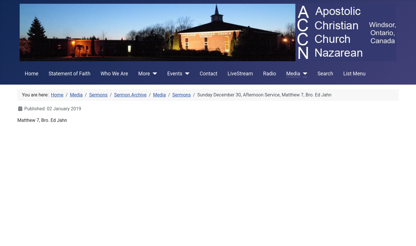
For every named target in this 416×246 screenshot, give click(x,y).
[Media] (303, 73)
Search (325, 74)
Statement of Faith (69, 74)
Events (174, 74)
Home (31, 74)
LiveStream (240, 74)
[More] (153, 73)
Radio (269, 74)
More (144, 74)
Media (293, 74)
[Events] (186, 73)
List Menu (354, 74)
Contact (209, 74)
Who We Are (114, 74)
